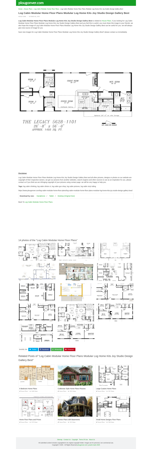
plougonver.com (31, 3)
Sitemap (59, 439)
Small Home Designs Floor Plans (108, 420)
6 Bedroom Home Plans (28, 389)
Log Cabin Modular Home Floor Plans (38, 202)
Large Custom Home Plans (106, 389)
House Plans (22, 16)
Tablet (51, 196)
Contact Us (67, 439)
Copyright (75, 439)
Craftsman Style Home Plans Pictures (72, 389)
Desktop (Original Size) (66, 196)
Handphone (41, 196)
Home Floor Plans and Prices (30, 420)
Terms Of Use (83, 439)
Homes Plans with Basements (69, 420)
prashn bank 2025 (94, 445)
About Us (92, 439)
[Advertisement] (76, 51)
